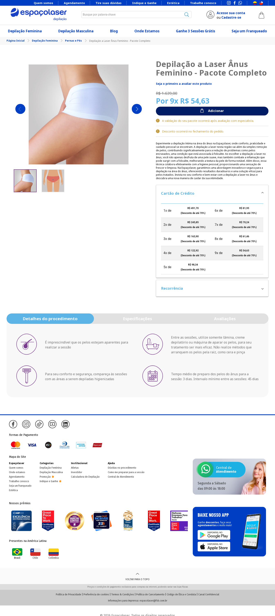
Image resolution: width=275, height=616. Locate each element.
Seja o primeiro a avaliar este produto (184, 84)
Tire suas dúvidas (109, 3)
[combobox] (136, 14)
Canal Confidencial (208, 594)
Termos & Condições (122, 594)
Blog (114, 31)
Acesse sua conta (231, 13)
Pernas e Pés (73, 40)
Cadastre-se (231, 17)
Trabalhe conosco (203, 3)
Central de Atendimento (121, 476)
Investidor (76, 472)
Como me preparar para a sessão (126, 472)
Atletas (75, 467)
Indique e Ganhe (144, 3)
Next (137, 109)
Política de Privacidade (68, 594)
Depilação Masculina (76, 31)
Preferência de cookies (96, 594)
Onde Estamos (146, 31)
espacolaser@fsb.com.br (153, 600)
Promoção (45, 476)
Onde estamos (17, 472)
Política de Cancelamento (150, 594)
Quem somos (43, 3)
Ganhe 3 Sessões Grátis (195, 31)
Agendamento (74, 3)
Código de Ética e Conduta (181, 594)
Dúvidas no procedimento (122, 467)
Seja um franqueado (20, 485)
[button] (212, 193)
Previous (20, 109)
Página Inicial (16, 40)
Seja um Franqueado (249, 31)
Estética (173, 3)
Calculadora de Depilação (85, 476)
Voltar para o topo (137, 576)
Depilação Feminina (25, 31)
